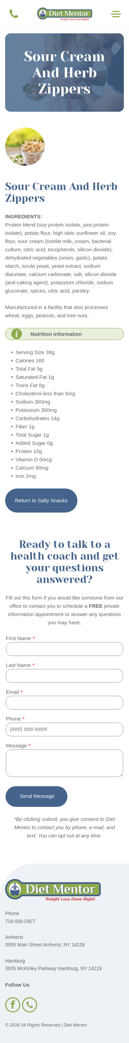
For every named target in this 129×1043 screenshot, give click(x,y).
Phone (13, 719)
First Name (18, 638)
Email (12, 692)
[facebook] (12, 1005)
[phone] (29, 1005)
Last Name (18, 665)
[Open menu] (116, 14)
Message (16, 745)
